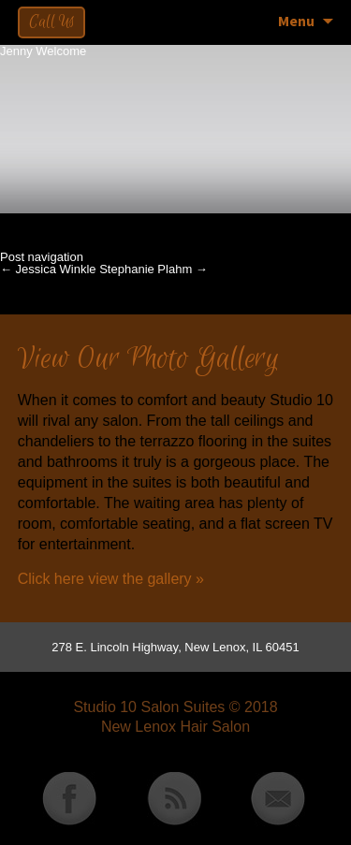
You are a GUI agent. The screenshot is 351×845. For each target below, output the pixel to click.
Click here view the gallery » (111, 579)
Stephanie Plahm (153, 269)
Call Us (51, 22)
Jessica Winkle (48, 269)
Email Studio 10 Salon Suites (278, 799)
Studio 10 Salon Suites (149, 707)
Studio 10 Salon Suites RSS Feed (174, 799)
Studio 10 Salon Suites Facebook (69, 799)
